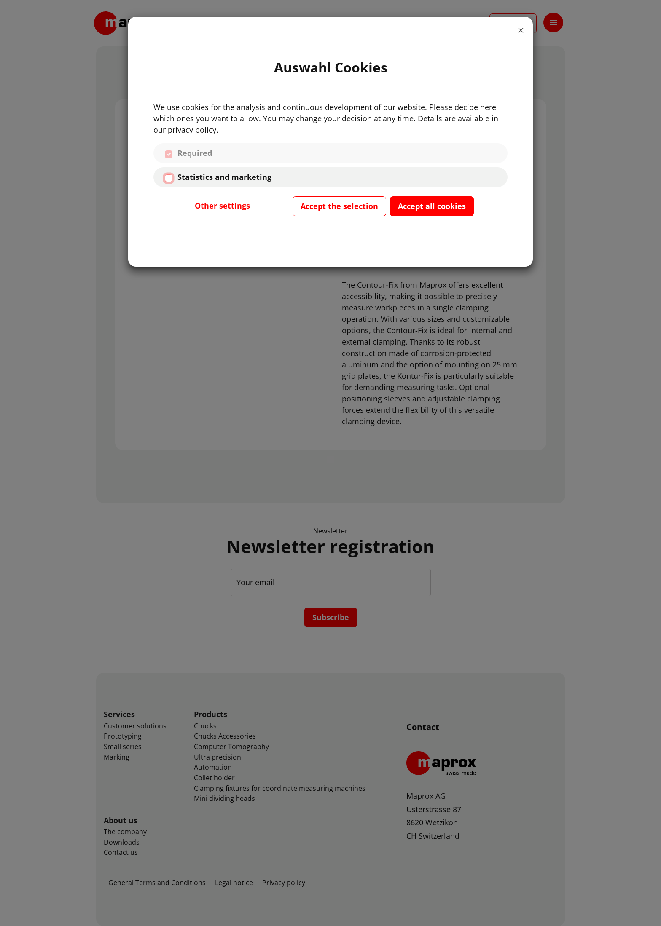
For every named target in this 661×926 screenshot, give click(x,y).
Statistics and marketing (224, 177)
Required (194, 153)
